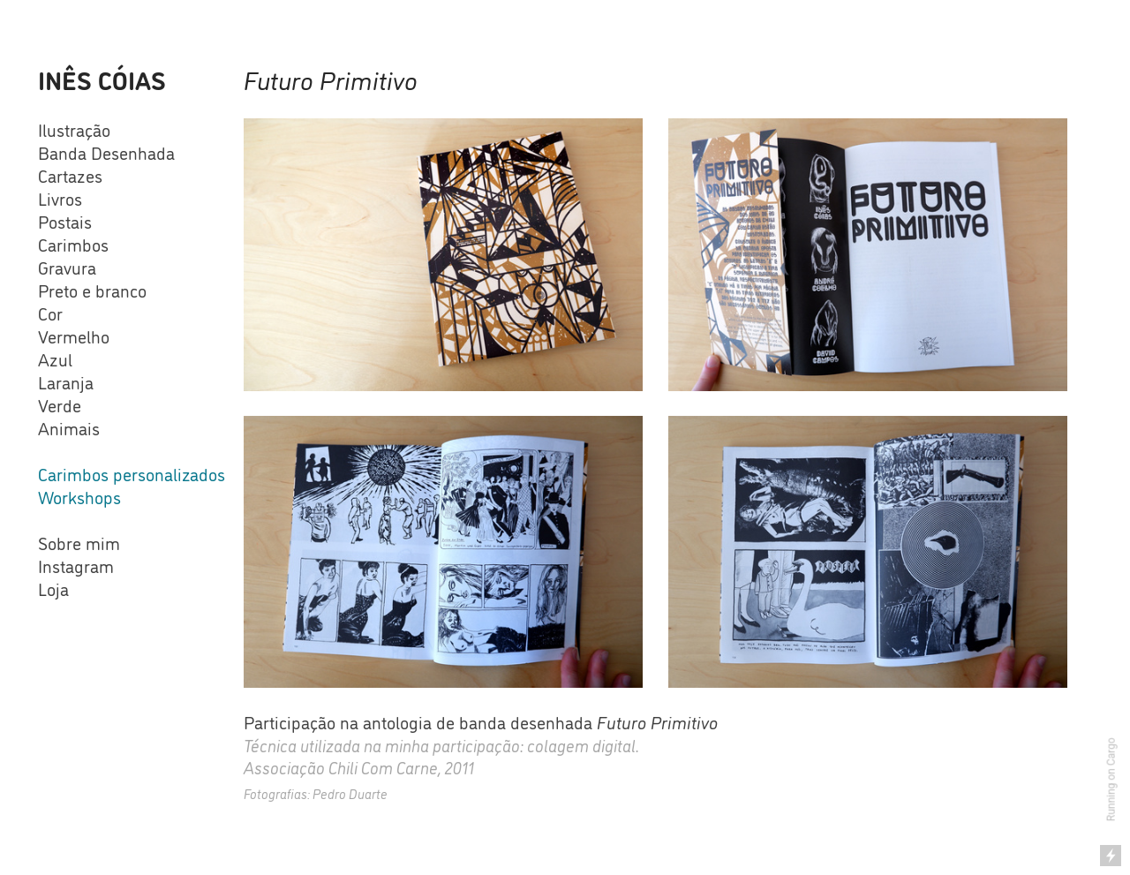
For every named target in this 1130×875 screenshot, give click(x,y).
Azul (55, 358)
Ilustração (74, 129)
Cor (50, 312)
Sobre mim (79, 542)
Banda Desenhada (106, 152)
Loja (53, 588)
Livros (60, 197)
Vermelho (73, 335)
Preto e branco (92, 289)
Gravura (67, 266)
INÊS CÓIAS (102, 79)
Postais (65, 220)
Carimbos (73, 243)
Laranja (66, 381)
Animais (69, 427)
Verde (59, 404)
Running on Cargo (1111, 780)
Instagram (76, 565)
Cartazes (70, 174)
